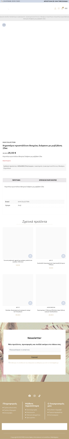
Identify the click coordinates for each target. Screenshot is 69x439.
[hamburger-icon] (66, 8)
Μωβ (19, 205)
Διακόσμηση (21, 17)
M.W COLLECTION (23, 202)
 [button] (30, 256)
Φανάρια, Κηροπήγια (47, 17)
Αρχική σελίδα (4, 17)
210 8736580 (7, 1)
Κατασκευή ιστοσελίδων (42, 437)
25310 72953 (16, 1)
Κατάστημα (13, 17)
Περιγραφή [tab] (16, 180)
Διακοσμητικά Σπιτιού (33, 17)
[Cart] (62, 8)
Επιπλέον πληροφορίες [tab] (48, 180)
